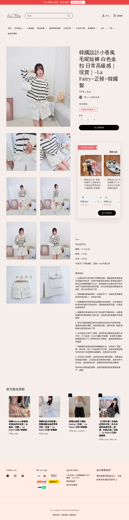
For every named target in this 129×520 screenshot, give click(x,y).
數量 (81, 115)
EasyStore (75, 510)
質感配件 (91, 28)
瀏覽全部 (113, 151)
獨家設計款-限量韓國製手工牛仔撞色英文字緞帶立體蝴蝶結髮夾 (114, 183)
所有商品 (18, 28)
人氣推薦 (30, 28)
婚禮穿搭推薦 (54, 28)
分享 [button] (82, 135)
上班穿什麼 (80, 28)
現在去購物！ (78, 2)
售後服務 (64, 515)
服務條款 (72, 515)
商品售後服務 (71, 485)
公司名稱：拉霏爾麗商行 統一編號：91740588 (78, 476)
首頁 (9, 28)
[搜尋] (69, 15)
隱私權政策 (71, 481)
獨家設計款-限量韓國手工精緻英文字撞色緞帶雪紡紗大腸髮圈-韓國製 (90, 183)
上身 (102, 28)
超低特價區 (12, 33)
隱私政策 (56, 515)
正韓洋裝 (67, 28)
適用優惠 (83, 104)
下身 (110, 28)
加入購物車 (99, 127)
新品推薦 (40, 28)
